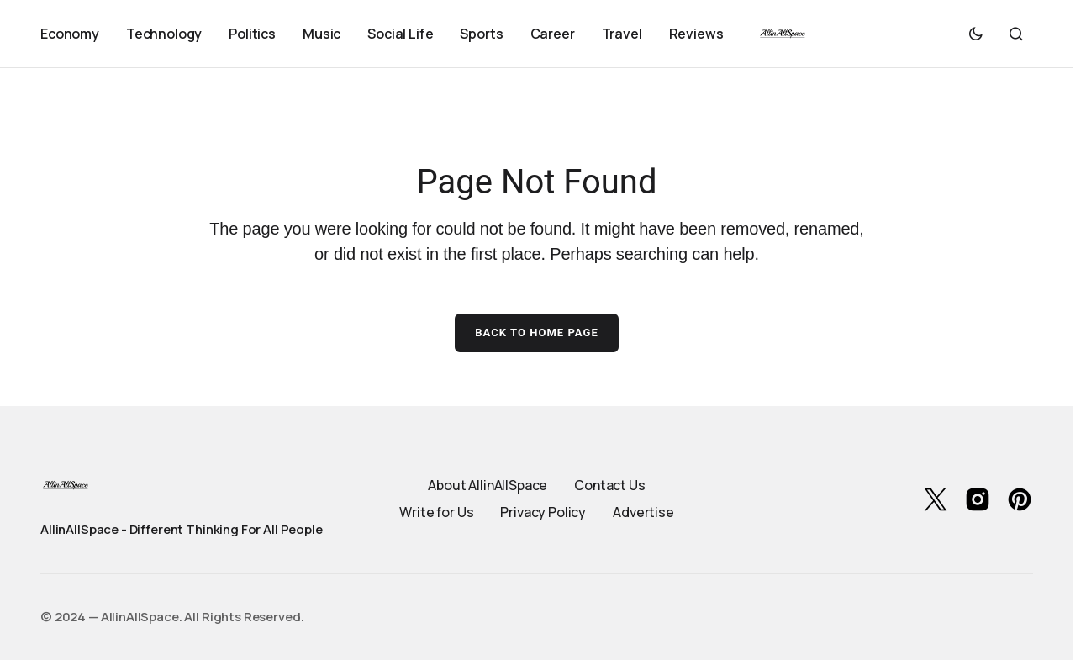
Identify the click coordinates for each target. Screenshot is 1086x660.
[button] (976, 33)
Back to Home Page (536, 332)
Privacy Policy (543, 512)
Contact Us (609, 485)
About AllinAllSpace (487, 485)
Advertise (643, 512)
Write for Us (436, 512)
